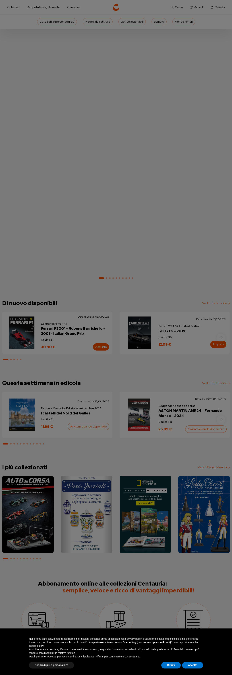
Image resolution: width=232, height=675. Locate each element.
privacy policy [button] (134, 638)
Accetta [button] (192, 665)
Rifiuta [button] (171, 665)
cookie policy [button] (36, 645)
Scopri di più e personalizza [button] (51, 665)
